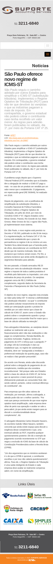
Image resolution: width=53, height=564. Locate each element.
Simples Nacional (39, 522)
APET (13, 135)
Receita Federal (13, 496)
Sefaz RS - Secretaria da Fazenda (39, 496)
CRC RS (39, 509)
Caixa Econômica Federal (13, 522)
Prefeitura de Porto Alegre (13, 509)
